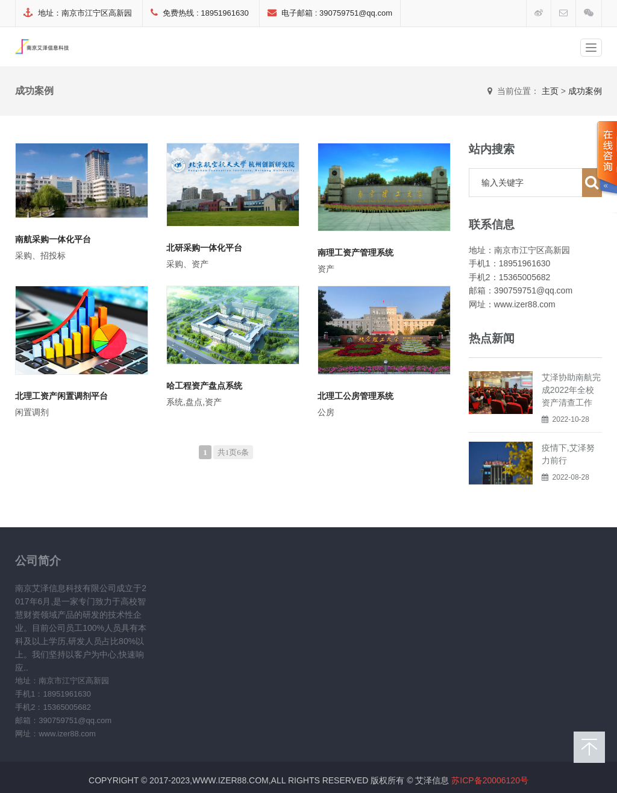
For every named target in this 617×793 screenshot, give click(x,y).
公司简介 (38, 560)
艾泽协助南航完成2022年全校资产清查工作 (571, 389)
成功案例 (585, 91)
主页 (550, 91)
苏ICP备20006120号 (489, 780)
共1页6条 (233, 452)
